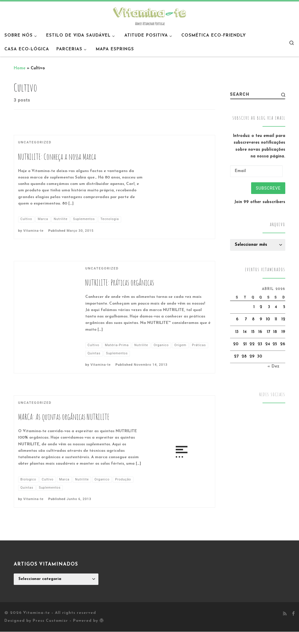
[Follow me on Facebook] (293, 614)
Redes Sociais (272, 395)
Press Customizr (50, 621)
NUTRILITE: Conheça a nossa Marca (57, 157)
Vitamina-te (33, 231)
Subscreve (267, 188)
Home (19, 68)
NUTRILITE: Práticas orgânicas (119, 282)
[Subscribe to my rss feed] (285, 614)
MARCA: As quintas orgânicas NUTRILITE (63, 417)
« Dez (273, 367)
